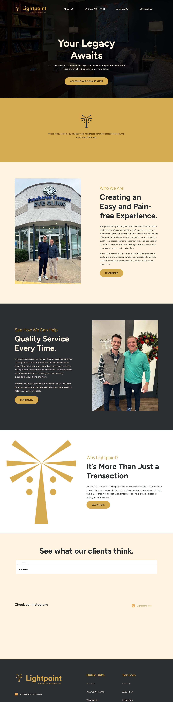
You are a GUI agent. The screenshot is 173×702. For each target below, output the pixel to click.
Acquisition (127, 692)
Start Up (126, 683)
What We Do (92, 700)
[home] (32, 9)
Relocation (127, 700)
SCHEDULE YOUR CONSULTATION (86, 81)
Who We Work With (95, 692)
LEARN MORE (111, 273)
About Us (90, 683)
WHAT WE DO (122, 9)
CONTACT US (146, 9)
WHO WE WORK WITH (95, 9)
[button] (16, 576)
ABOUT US (68, 9)
